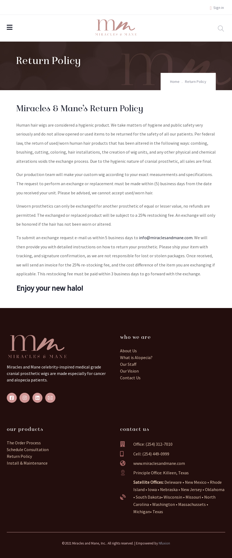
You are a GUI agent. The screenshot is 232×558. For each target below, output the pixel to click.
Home (175, 81)
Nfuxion (164, 543)
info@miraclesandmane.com (166, 237)
